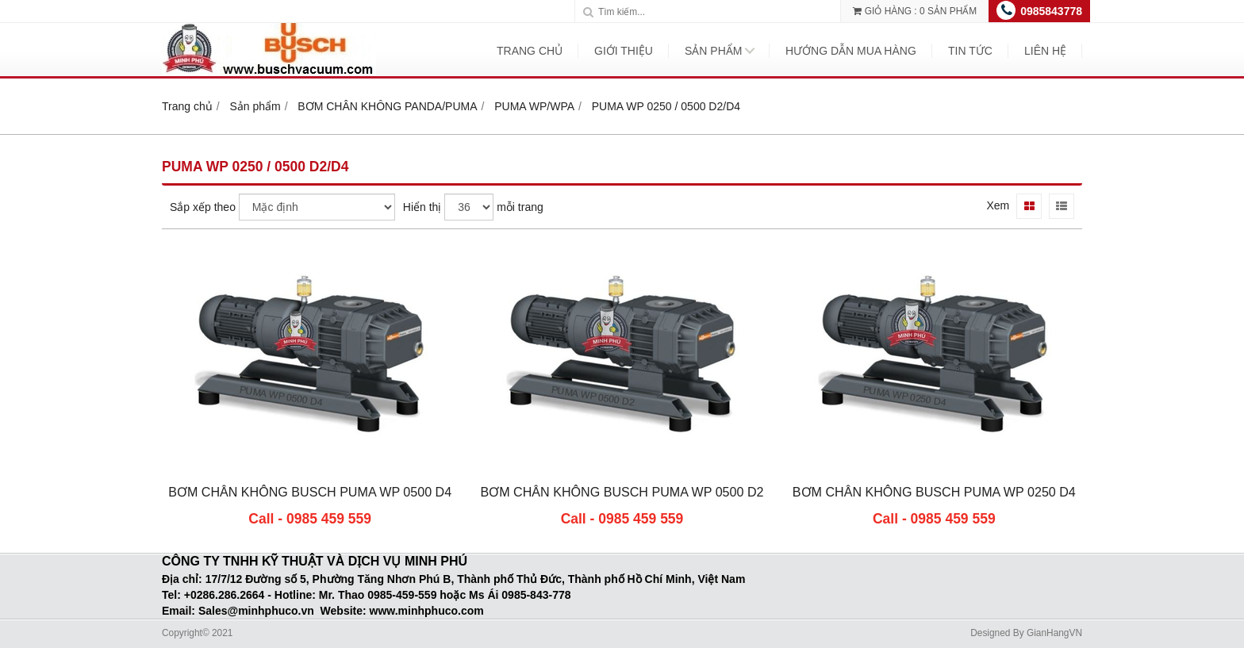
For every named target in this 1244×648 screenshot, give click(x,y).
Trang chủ (529, 50)
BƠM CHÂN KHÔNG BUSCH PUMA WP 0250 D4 (934, 492)
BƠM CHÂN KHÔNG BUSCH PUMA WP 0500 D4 (309, 492)
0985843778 (1051, 11)
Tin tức (970, 50)
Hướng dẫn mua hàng (850, 50)
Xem (997, 205)
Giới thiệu (623, 50)
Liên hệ (1045, 50)
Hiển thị (422, 207)
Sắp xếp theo (203, 207)
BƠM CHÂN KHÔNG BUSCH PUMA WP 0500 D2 (621, 492)
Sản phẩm (713, 50)
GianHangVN (1054, 632)
